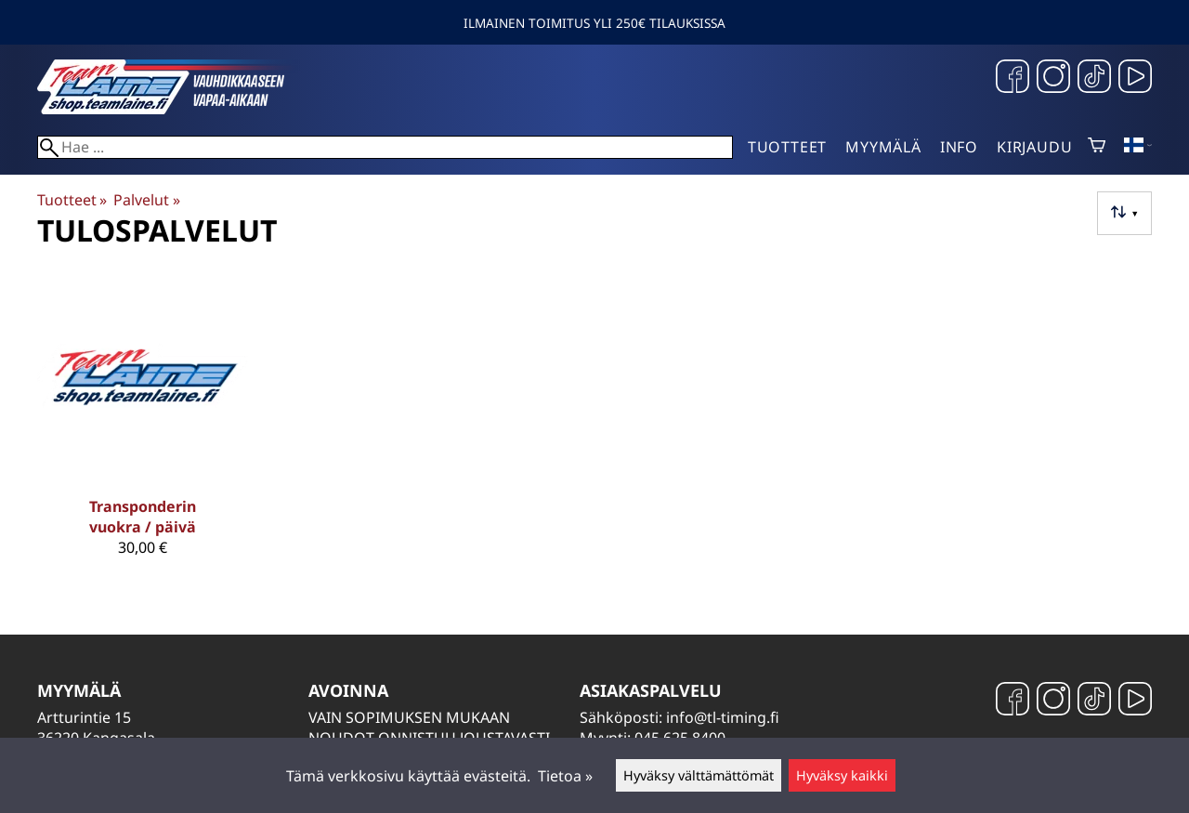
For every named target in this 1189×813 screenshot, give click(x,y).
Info (959, 147)
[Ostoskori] (1096, 147)
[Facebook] (1012, 78)
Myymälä (883, 147)
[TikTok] (1094, 78)
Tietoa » (565, 776)
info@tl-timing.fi (722, 717)
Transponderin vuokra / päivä (142, 516)
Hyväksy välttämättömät (698, 775)
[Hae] (385, 147)
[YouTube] (1135, 78)
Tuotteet (787, 147)
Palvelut (146, 200)
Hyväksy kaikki (842, 775)
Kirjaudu (1034, 147)
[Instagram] (1053, 78)
